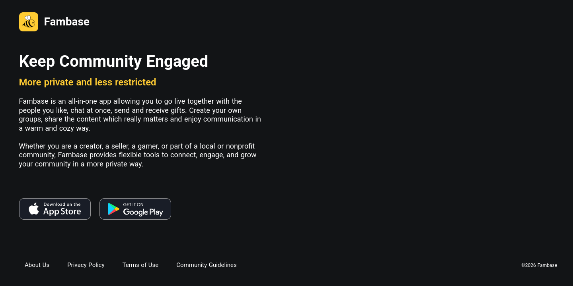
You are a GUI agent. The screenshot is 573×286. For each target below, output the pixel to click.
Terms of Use (140, 265)
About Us (37, 265)
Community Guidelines (206, 265)
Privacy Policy (85, 265)
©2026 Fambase (539, 265)
